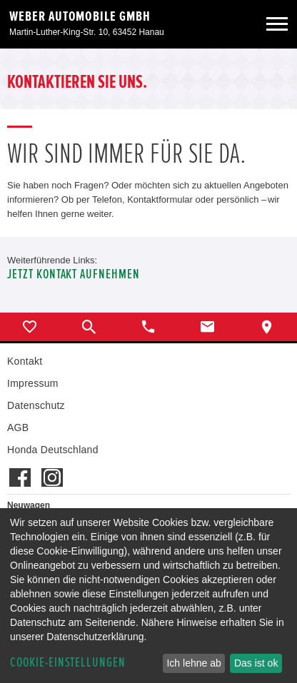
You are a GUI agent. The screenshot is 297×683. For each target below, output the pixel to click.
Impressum (33, 383)
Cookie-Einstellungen (68, 662)
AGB (18, 427)
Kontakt (24, 361)
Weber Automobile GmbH (80, 16)
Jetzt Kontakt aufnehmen (73, 274)
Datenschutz (36, 405)
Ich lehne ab (193, 663)
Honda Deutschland (53, 449)
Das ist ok (256, 663)
